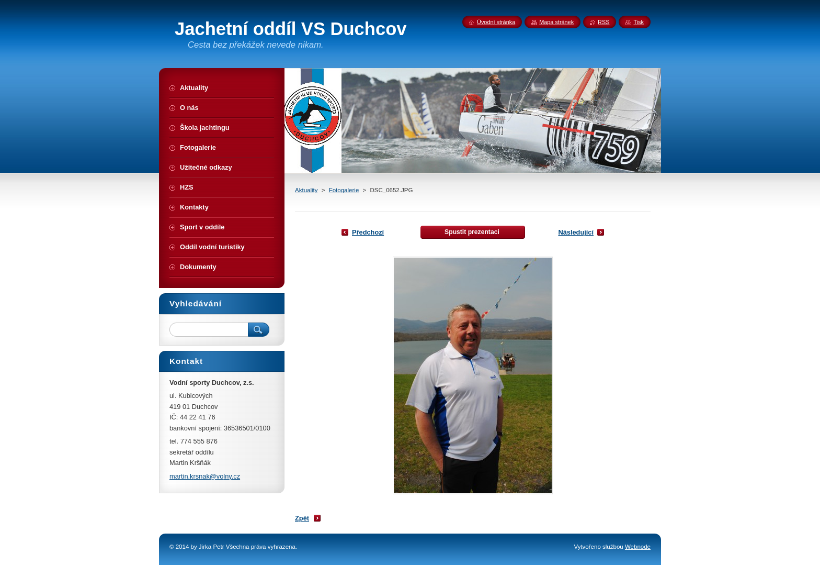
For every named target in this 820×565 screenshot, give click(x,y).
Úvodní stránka (496, 22)
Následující (576, 232)
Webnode (638, 547)
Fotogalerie (344, 190)
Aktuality (306, 190)
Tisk (638, 22)
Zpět (302, 518)
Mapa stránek (556, 22)
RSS (603, 22)
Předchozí (368, 232)
